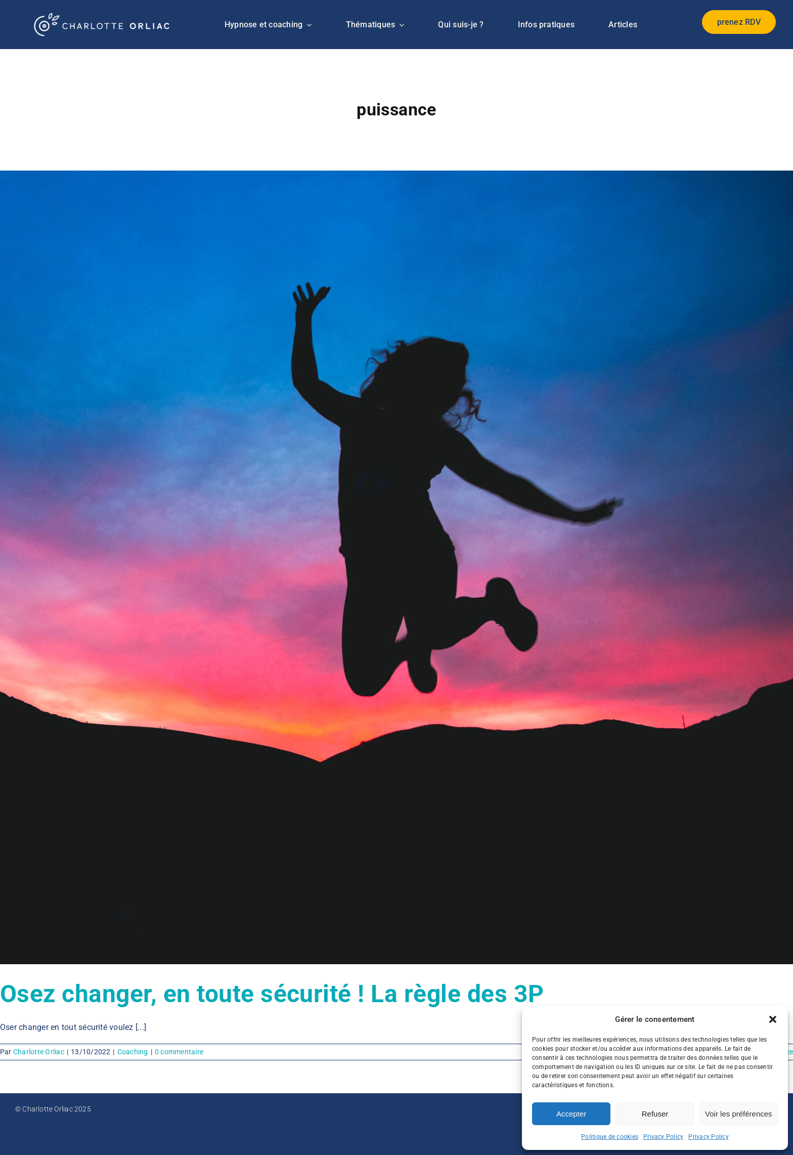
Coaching (132, 1052)
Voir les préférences (738, 1113)
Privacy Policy (663, 1136)
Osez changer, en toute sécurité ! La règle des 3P (272, 993)
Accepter (571, 1113)
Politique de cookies (609, 1136)
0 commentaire (179, 1052)
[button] (773, 1019)
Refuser (655, 1113)
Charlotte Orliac (38, 1052)
